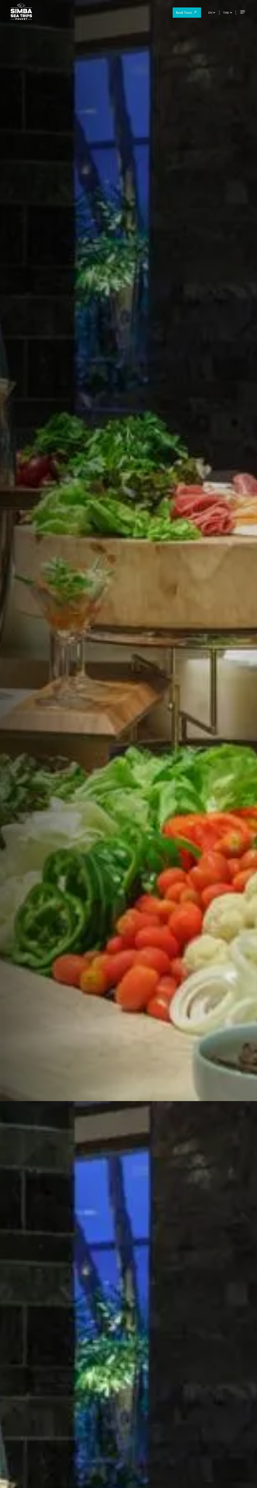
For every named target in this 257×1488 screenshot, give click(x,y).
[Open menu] (242, 12)
